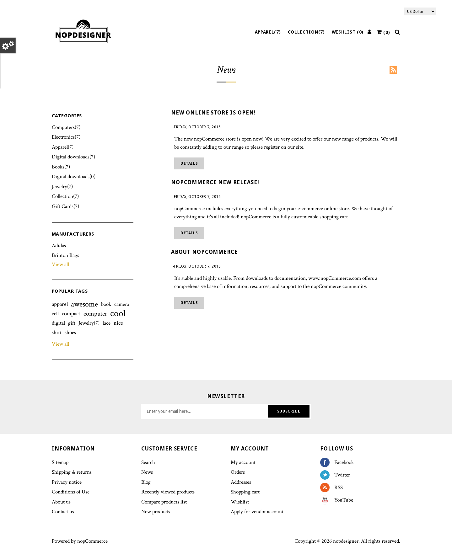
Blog (146, 482)
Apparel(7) (268, 32)
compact (71, 313)
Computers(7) (66, 127)
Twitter (327, 475)
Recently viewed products (168, 491)
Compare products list (164, 501)
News (147, 472)
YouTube (327, 500)
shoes (70, 332)
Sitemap (60, 462)
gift (71, 323)
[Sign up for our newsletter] (205, 411)
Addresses (241, 482)
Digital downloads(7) (73, 156)
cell (55, 313)
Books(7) (61, 166)
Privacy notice (67, 482)
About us (61, 501)
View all (60, 264)
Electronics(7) (66, 137)
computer (95, 314)
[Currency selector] (420, 11)
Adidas (59, 245)
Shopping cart (245, 491)
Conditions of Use (70, 491)
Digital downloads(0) (73, 176)
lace (106, 323)
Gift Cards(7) (65, 206)
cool (118, 313)
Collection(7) (306, 32)
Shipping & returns (72, 472)
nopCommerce (92, 541)
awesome (84, 304)
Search (148, 462)
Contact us (63, 511)
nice (118, 323)
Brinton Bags (65, 255)
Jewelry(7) (62, 186)
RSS (393, 70)
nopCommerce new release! (215, 182)
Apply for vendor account (257, 511)
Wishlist (240, 501)
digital (58, 323)
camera (121, 304)
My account (243, 462)
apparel (60, 304)
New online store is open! (213, 112)
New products (155, 511)
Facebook (327, 462)
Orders (238, 472)
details (189, 163)
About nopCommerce (204, 252)
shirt (57, 332)
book (106, 304)
